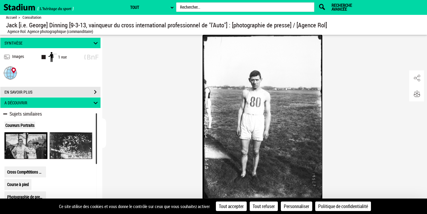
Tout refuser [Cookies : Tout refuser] (264, 206)
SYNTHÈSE (52, 43)
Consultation (32, 17)
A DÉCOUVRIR (52, 102)
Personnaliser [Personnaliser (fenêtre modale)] (296, 206)
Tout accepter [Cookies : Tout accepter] (231, 206)
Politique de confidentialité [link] (343, 206)
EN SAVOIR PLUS (52, 92)
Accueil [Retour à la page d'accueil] (11, 17)
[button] (10, 72)
